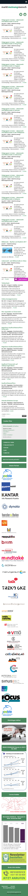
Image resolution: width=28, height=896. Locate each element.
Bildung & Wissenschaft (9, 430)
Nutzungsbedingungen (9, 887)
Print (24, 14)
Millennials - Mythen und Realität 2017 (14, 242)
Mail (20, 14)
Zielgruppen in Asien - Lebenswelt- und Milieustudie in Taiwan (13, 87)
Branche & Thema (9, 442)
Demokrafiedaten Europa (10, 400)
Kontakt (13, 886)
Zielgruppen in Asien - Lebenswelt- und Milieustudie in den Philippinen (13, 131)
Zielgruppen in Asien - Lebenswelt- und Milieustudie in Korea (13, 20)
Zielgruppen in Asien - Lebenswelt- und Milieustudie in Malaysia (13, 198)
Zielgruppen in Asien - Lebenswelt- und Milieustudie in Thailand (13, 176)
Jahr (5, 450)
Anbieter (6, 453)
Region (6, 447)
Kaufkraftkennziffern (8, 383)
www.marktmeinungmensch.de (14, 892)
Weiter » (8, 414)
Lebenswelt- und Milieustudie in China (14, 261)
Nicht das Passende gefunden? (11, 459)
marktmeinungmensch (14, 7)
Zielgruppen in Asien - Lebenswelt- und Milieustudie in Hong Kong (13, 43)
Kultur (5, 433)
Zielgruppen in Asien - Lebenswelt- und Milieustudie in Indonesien (13, 153)
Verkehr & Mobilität (8, 435)
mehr (25, 38)
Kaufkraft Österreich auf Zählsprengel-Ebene (10, 364)
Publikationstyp (9, 445)
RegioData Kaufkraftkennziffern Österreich (12, 328)
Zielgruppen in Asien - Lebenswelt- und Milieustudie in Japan (13, 220)
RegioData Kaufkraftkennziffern (12, 346)
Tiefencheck (5, 283)
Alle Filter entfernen (7, 437)
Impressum (5, 886)
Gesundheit (6, 431)
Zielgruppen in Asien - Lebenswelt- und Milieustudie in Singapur (13, 65)
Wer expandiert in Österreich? (11, 312)
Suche (24, 416)
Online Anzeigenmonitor (9, 299)
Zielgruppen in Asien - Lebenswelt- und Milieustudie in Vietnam (13, 109)
